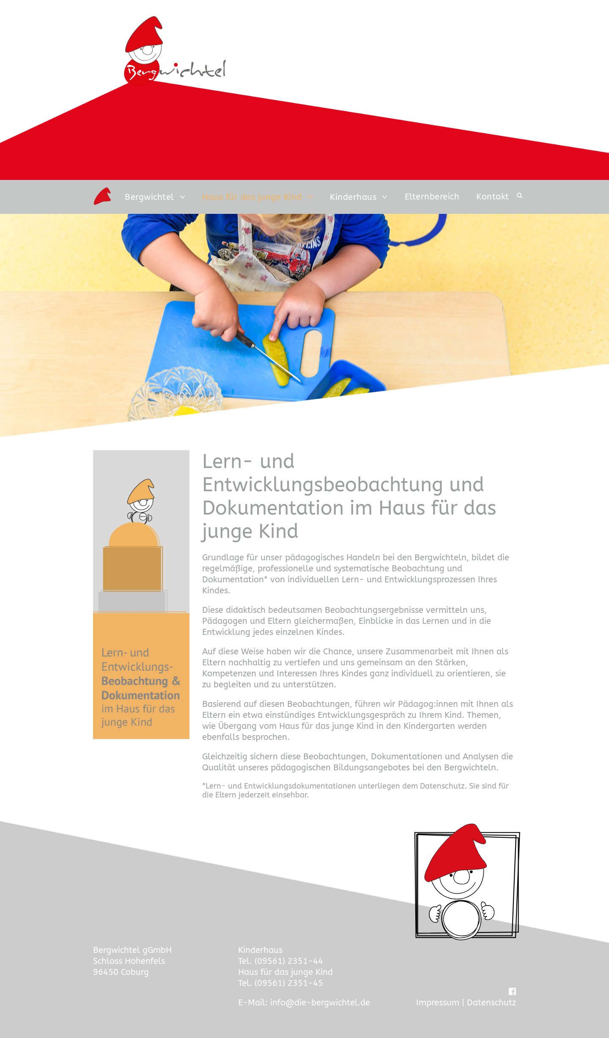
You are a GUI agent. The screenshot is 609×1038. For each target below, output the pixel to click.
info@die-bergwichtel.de (320, 1003)
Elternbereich (432, 197)
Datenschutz (491, 1003)
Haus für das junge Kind (252, 197)
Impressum (437, 1003)
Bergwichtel (149, 197)
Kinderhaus (353, 197)
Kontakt (492, 197)
